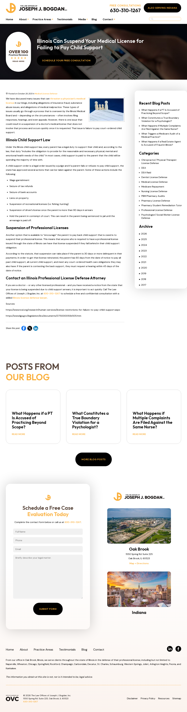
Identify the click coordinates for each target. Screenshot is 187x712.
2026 (143, 233)
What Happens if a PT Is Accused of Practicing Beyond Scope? (160, 111)
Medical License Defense (45, 93)
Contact (108, 19)
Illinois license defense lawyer (29, 297)
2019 (142, 273)
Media (82, 19)
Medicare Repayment (152, 186)
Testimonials (64, 19)
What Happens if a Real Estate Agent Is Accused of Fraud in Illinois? (161, 143)
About (23, 19)
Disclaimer (132, 698)
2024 (143, 245)
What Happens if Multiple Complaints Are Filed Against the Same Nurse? (161, 127)
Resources (163, 698)
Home (9, 19)
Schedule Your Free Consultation (66, 60)
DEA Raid (146, 172)
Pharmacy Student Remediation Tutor (161, 205)
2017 (142, 284)
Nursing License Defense (154, 191)
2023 (143, 250)
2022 (143, 256)
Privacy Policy (148, 698)
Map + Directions (139, 563)
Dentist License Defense (154, 177)
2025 (143, 239)
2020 (143, 267)
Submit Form (48, 608)
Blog (94, 19)
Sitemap (176, 698)
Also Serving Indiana (162, 7)
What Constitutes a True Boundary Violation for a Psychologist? (160, 119)
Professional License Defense (156, 210)
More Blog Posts (94, 459)
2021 (142, 262)
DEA (143, 167)
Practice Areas (42, 19)
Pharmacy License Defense (155, 200)
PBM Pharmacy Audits (153, 196)
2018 (142, 279)
